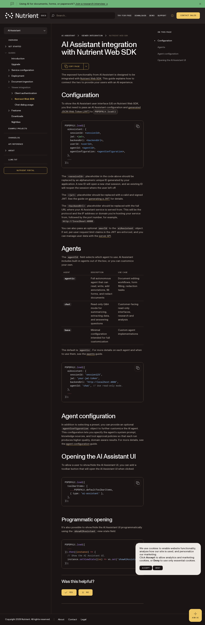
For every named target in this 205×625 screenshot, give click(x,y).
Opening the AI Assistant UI (172, 60)
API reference (15, 144)
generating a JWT (99, 199)
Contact (72, 619)
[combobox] (86, 66)
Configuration (165, 40)
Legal (83, 619)
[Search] (82, 15)
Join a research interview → (91, 4)
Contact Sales (188, 15)
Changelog (14, 138)
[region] (103, 554)
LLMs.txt (12, 160)
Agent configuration (168, 53)
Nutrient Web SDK (24, 99)
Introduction (18, 58)
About (61, 619)
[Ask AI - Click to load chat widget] (195, 615)
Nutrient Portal (26, 170)
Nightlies (16, 122)
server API (105, 236)
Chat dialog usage (24, 104)
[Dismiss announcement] (200, 4)
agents (90, 354)
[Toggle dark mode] (172, 15)
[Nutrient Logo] (26, 15)
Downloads (17, 116)
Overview (13, 40)
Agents (161, 47)
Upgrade (16, 64)
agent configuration (78, 444)
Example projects (17, 129)
